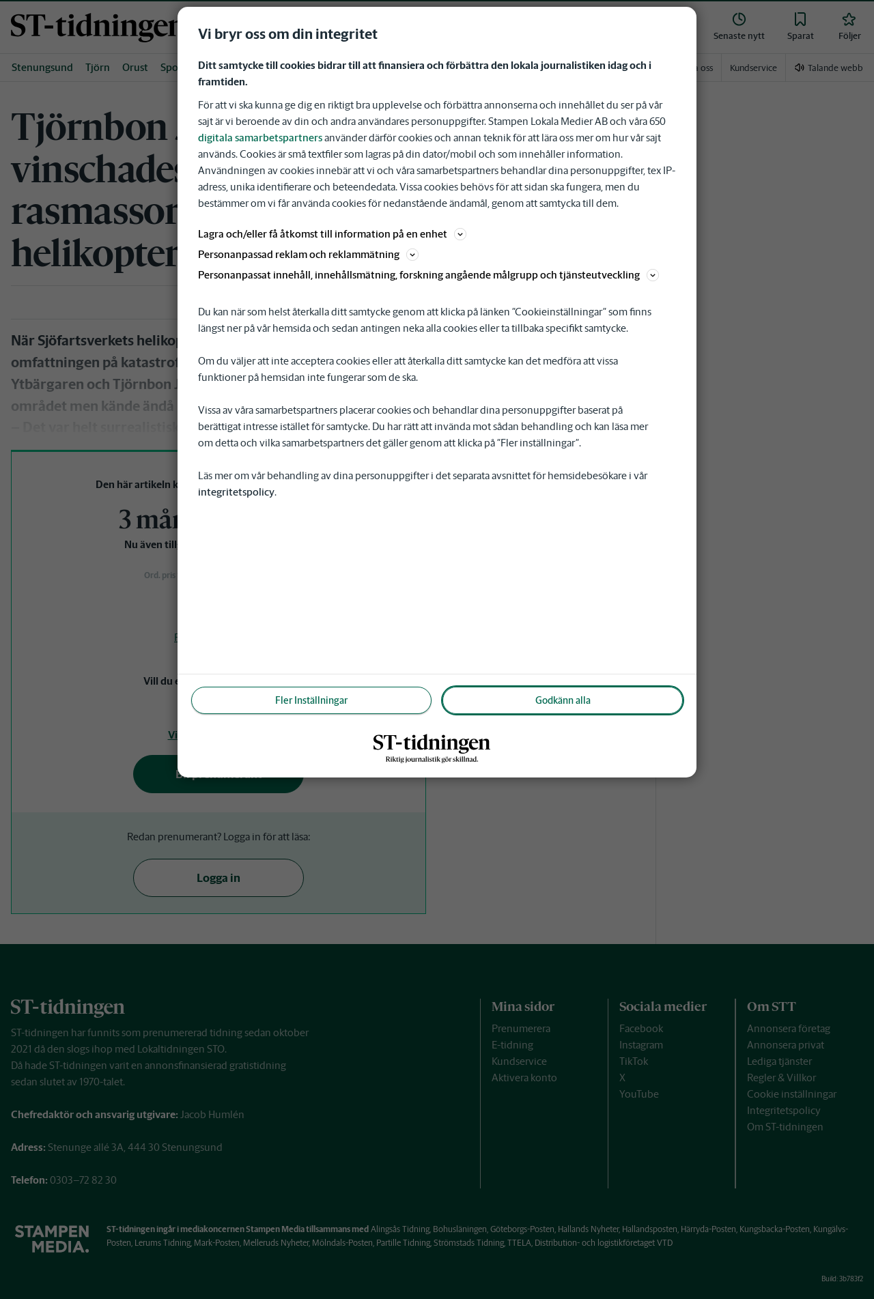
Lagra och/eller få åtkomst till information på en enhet (332, 233)
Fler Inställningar (311, 700)
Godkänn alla (563, 700)
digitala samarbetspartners (260, 137)
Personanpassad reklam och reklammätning (308, 254)
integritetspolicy (236, 491)
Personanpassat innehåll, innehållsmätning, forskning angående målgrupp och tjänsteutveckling (428, 274)
